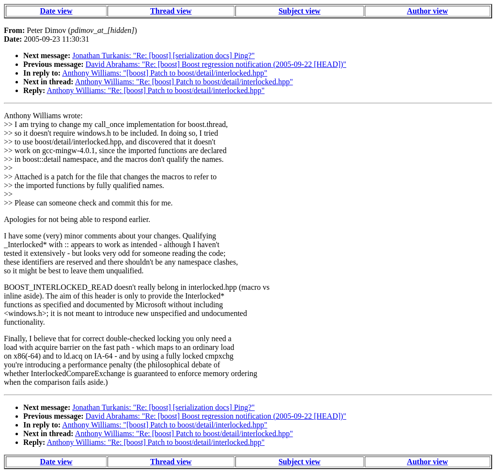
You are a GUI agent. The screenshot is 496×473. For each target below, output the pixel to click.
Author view (427, 11)
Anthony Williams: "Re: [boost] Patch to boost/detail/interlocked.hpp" (184, 82)
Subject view (300, 11)
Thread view (170, 11)
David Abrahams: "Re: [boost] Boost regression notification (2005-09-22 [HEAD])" (216, 64)
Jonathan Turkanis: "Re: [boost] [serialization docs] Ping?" (163, 55)
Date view (56, 11)
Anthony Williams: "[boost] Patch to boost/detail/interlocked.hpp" (164, 73)
